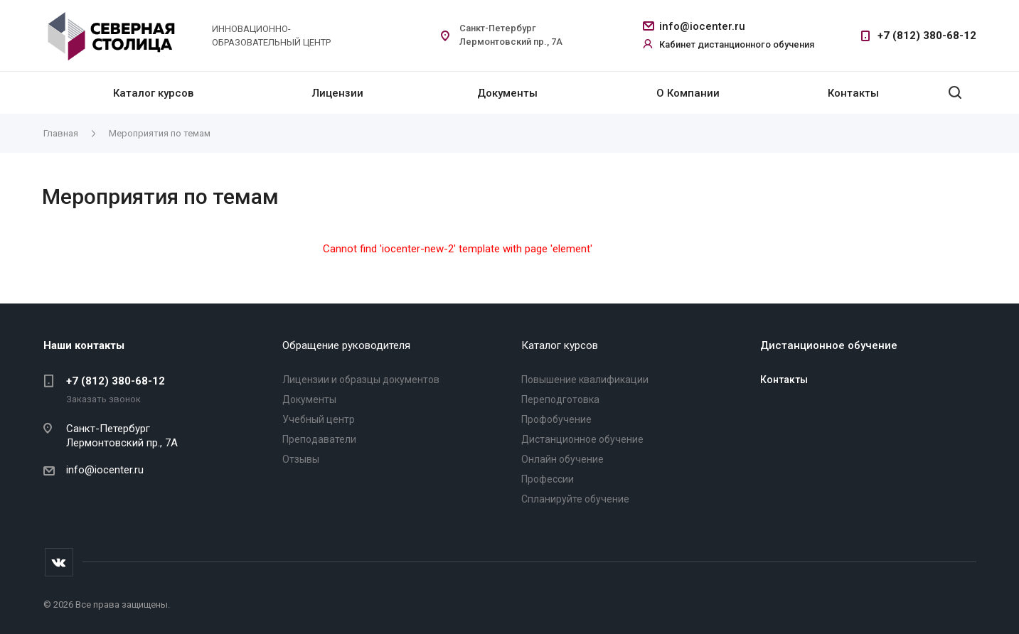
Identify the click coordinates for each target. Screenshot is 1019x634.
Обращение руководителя (346, 345)
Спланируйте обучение (575, 499)
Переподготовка (560, 399)
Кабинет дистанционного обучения (736, 44)
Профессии (547, 479)
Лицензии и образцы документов (360, 379)
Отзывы (300, 459)
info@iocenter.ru (702, 26)
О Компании (688, 93)
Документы (507, 93)
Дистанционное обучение (582, 439)
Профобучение (556, 419)
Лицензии (337, 93)
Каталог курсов (153, 93)
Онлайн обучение (562, 459)
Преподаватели (319, 439)
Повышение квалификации (585, 379)
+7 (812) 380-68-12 (926, 35)
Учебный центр (318, 419)
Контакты (853, 93)
